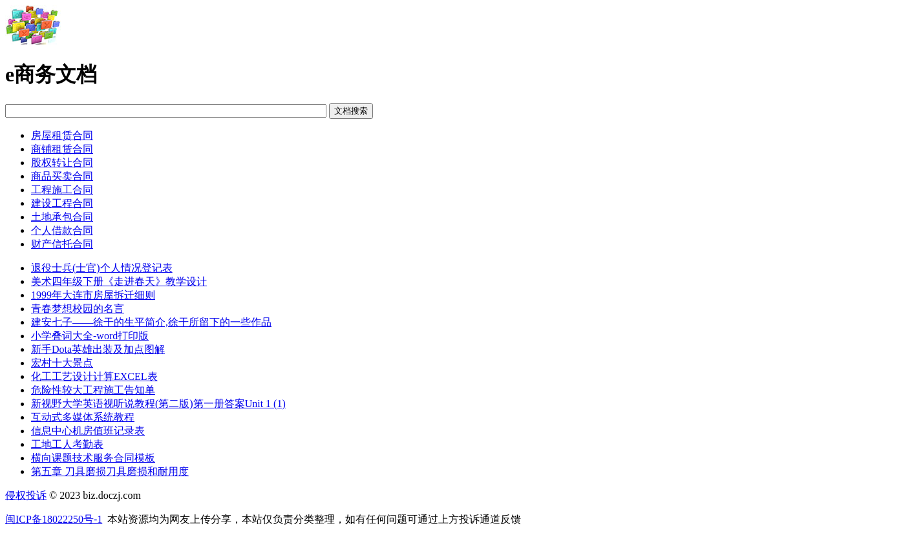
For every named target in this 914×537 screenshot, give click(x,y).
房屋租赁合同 (62, 135)
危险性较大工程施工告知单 (93, 389)
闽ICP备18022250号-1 (53, 519)
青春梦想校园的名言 (77, 308)
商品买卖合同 (62, 176)
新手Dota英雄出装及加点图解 (98, 349)
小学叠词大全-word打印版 (90, 335)
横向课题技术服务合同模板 (93, 457)
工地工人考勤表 (67, 444)
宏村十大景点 (62, 362)
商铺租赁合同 (62, 148)
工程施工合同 (62, 189)
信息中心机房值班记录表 (88, 430)
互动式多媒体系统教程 (82, 417)
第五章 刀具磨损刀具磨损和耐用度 (110, 471)
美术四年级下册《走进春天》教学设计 (119, 281)
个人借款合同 (62, 230)
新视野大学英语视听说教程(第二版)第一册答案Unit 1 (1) (158, 403)
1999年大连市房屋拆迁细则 (93, 295)
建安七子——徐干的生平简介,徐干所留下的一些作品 (151, 322)
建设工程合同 (62, 203)
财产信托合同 (62, 243)
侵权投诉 (26, 495)
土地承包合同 (62, 216)
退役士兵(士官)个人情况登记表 (102, 267)
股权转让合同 (62, 162)
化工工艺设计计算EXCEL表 (94, 376)
